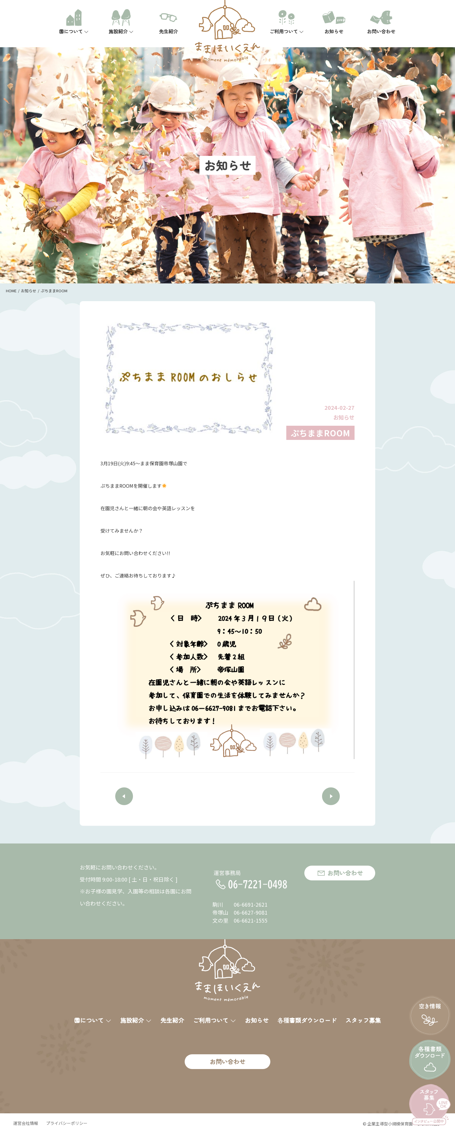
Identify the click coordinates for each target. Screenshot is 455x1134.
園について (74, 22)
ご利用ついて (286, 22)
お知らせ (333, 22)
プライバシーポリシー (66, 1123)
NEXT (331, 796)
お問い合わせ (381, 22)
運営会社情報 (25, 1123)
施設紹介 (121, 22)
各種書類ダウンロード (307, 1020)
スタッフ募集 (363, 1020)
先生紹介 (168, 22)
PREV (124, 796)
